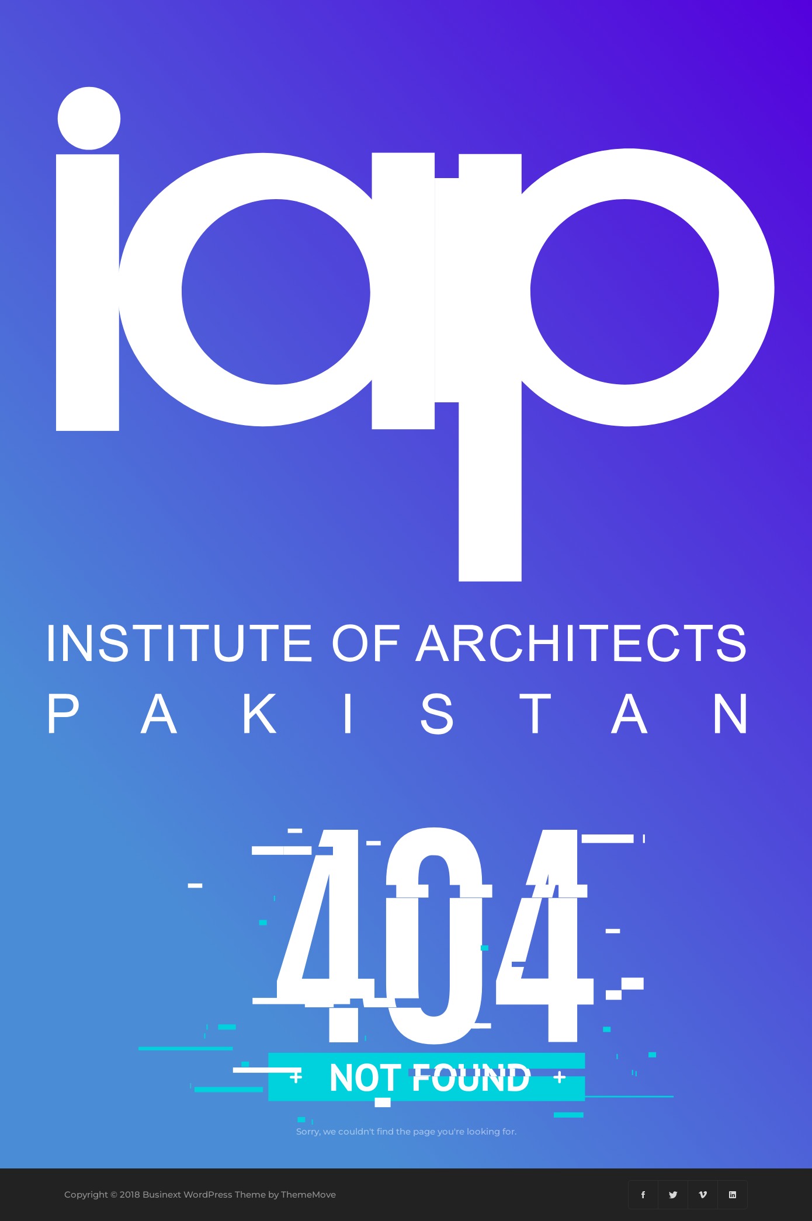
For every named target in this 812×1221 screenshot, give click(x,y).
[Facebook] (643, 1195)
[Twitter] (673, 1195)
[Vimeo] (703, 1195)
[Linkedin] (732, 1195)
